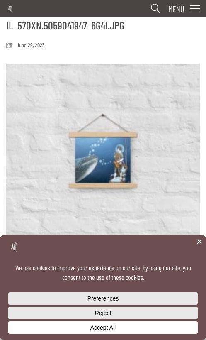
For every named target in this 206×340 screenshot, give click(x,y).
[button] (184, 9)
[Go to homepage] (10, 9)
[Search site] (155, 9)
